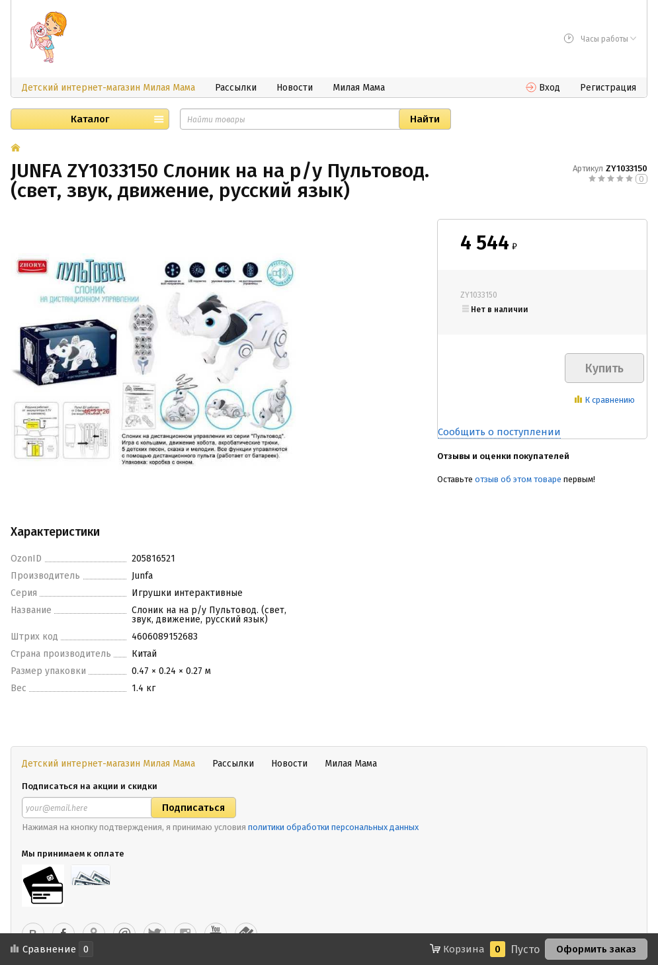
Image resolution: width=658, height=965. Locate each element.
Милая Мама (359, 87)
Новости (294, 87)
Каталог (90, 119)
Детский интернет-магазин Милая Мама (108, 87)
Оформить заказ (596, 949)
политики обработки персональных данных (333, 827)
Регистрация (608, 87)
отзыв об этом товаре (518, 479)
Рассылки (236, 87)
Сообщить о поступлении (499, 432)
